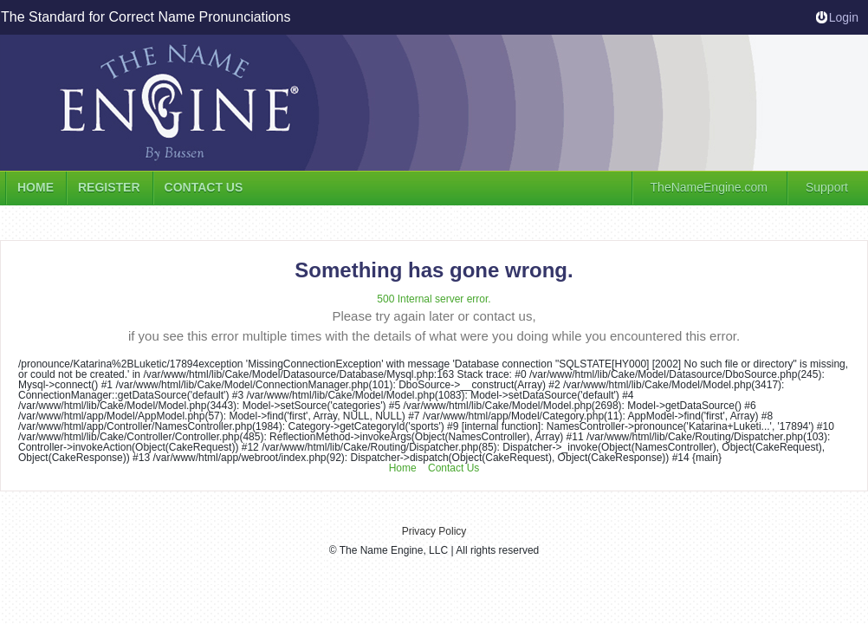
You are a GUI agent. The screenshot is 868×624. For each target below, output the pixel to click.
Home (35, 187)
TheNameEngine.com (709, 187)
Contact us (204, 187)
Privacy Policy (434, 531)
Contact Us (453, 468)
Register (109, 187)
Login (843, 17)
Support (827, 187)
